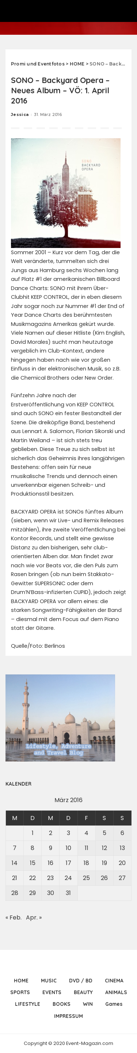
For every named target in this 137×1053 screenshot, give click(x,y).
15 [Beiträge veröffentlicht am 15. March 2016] (32, 863)
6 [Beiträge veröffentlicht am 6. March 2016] (122, 833)
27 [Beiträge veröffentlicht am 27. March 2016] (122, 878)
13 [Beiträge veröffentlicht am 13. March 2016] (122, 848)
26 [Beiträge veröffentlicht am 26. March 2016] (104, 878)
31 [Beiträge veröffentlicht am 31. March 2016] (68, 893)
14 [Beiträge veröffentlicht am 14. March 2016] (15, 863)
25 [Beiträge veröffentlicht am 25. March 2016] (86, 878)
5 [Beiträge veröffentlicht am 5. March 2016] (104, 833)
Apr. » (34, 917)
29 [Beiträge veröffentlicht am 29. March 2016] (32, 893)
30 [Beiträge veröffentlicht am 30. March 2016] (50, 893)
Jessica (19, 114)
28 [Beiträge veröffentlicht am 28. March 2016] (14, 893)
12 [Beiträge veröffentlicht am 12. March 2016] (104, 848)
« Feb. (13, 917)
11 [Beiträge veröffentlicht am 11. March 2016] (86, 848)
